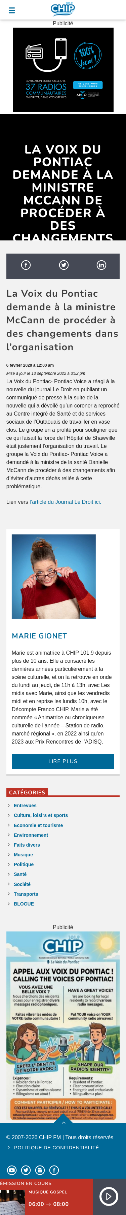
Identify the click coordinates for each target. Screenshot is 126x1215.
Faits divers (27, 845)
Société (22, 884)
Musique (23, 854)
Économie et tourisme (38, 825)
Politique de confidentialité (56, 1147)
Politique (24, 864)
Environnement (31, 835)
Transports (26, 894)
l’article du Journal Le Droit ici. (65, 502)
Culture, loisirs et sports (41, 815)
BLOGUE (24, 904)
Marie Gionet (39, 636)
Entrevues (25, 805)
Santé (20, 874)
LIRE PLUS (63, 761)
